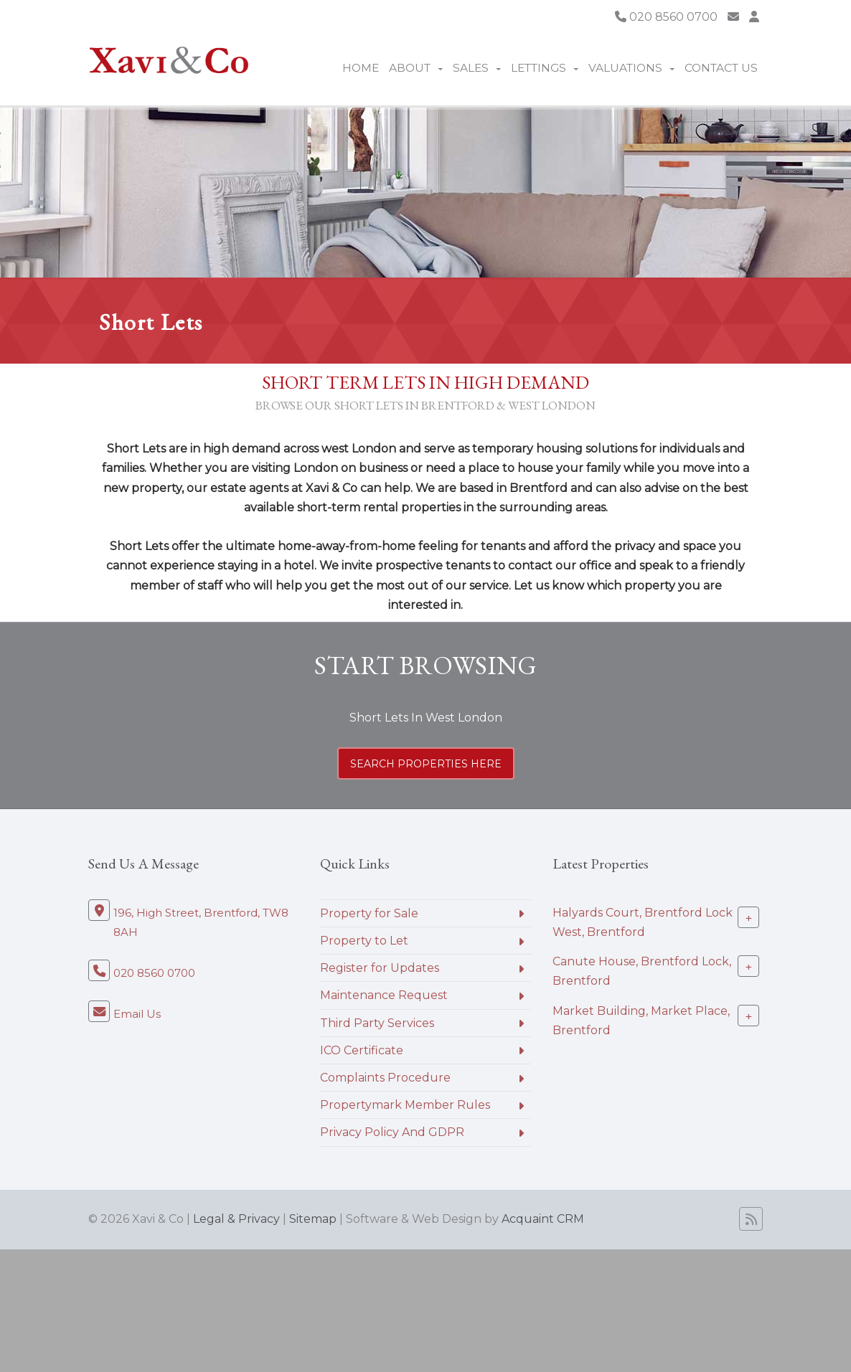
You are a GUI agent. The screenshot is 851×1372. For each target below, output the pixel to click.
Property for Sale (369, 913)
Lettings (544, 68)
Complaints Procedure (385, 1077)
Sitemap (313, 1219)
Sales (477, 68)
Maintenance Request (384, 995)
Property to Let (364, 940)
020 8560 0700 (666, 17)
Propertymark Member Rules (405, 1105)
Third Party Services (377, 1023)
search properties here (426, 763)
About (416, 68)
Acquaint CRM (543, 1219)
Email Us (137, 1014)
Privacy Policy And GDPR (392, 1132)
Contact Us (721, 68)
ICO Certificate (361, 1050)
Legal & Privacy (236, 1219)
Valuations (631, 68)
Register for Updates (379, 968)
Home (360, 68)
